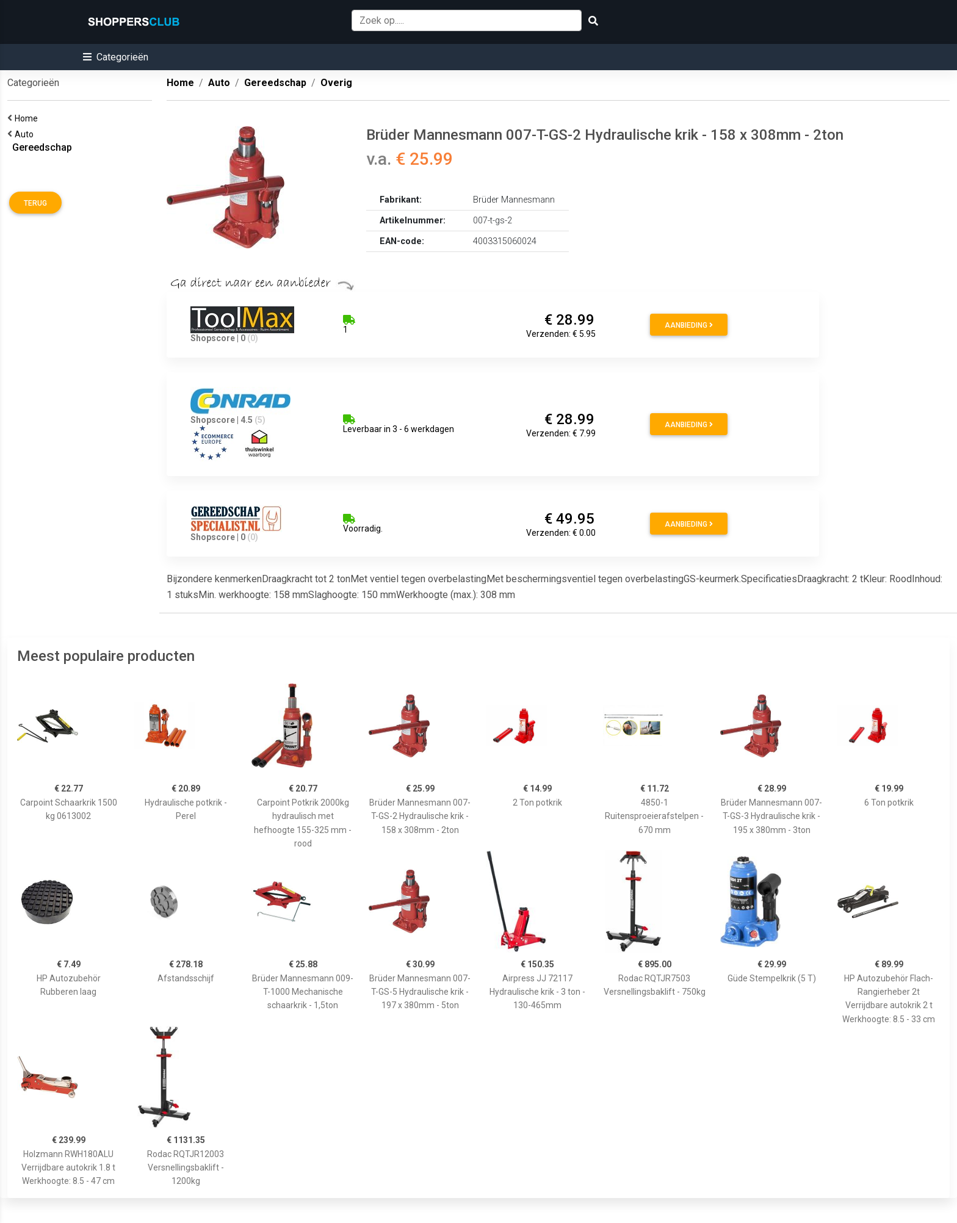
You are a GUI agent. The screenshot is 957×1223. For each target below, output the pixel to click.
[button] (115, 57)
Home (28, 118)
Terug (35, 203)
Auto (26, 134)
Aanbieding (689, 325)
